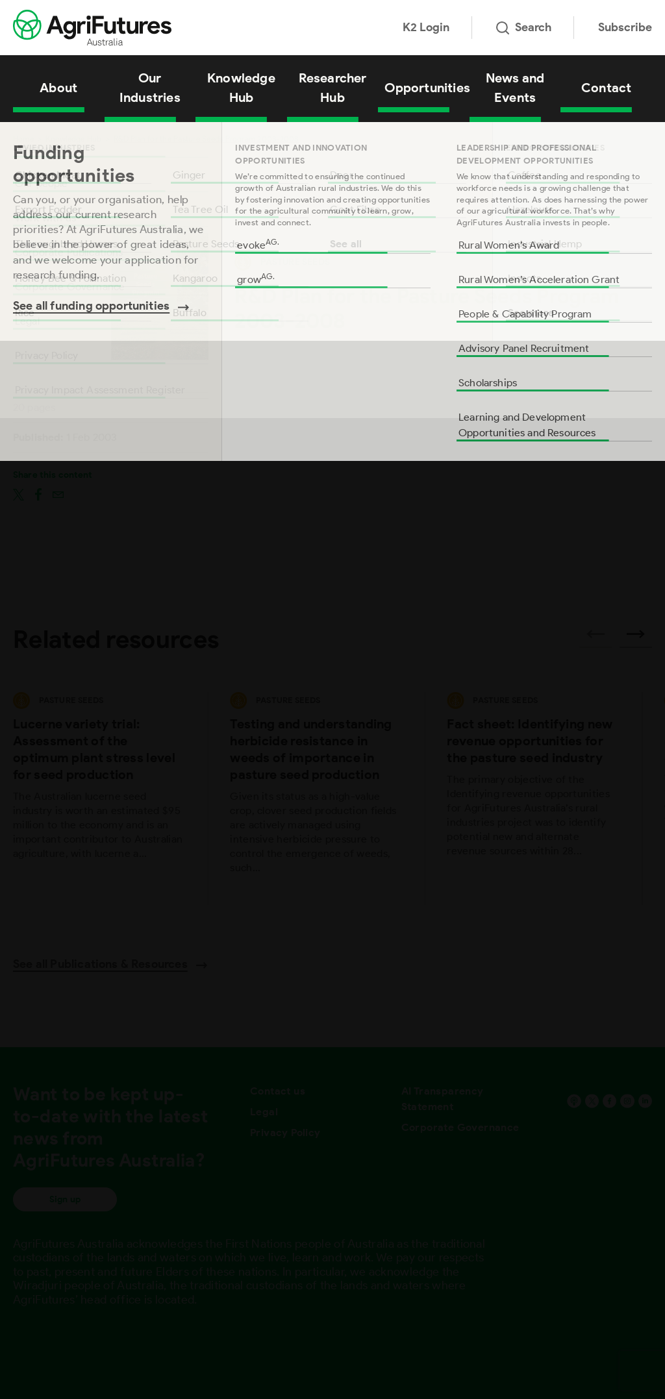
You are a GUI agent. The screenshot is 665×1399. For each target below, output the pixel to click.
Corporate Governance (460, 1127)
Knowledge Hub (241, 87)
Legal (264, 1112)
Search (523, 27)
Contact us (277, 1091)
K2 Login (426, 27)
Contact (606, 87)
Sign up (65, 1199)
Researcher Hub (333, 87)
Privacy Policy (285, 1132)
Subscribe (625, 27)
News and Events (515, 87)
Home (23, 138)
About (58, 87)
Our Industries (150, 87)
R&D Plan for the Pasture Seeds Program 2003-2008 (206, 138)
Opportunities (427, 87)
